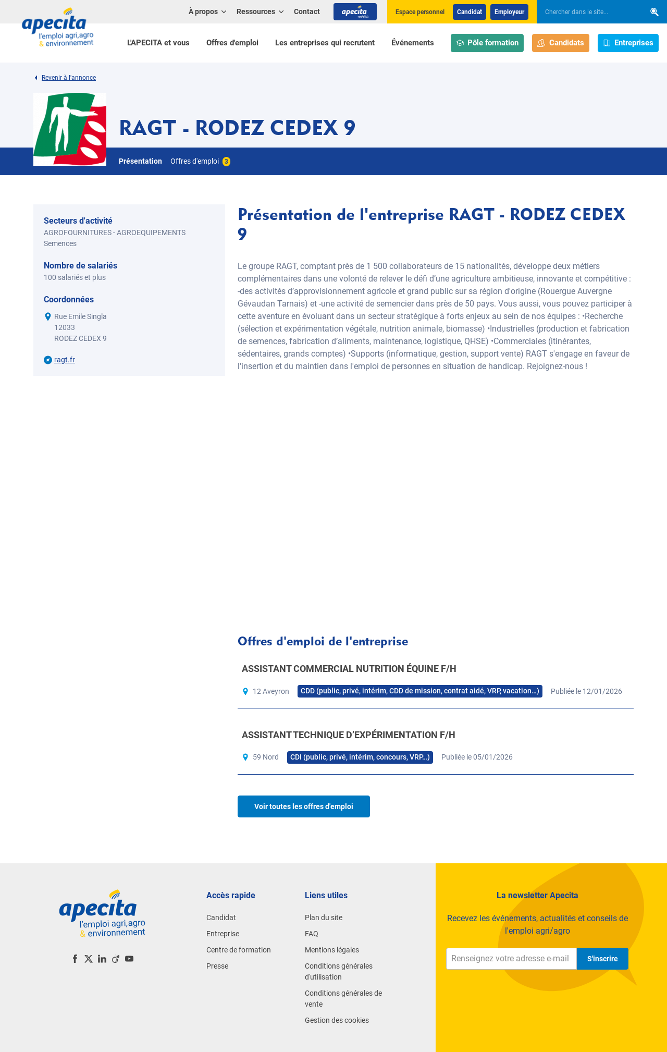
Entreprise (222, 933)
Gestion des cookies (337, 1020)
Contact (307, 11)
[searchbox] (585, 12)
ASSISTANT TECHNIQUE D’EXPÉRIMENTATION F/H (348, 734)
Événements (412, 42)
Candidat (469, 12)
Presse (217, 966)
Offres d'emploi (232, 42)
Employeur (509, 12)
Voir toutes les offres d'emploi (303, 806)
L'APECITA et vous (158, 42)
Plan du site (323, 917)
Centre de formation (238, 950)
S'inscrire (602, 959)
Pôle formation (487, 43)
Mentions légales (332, 950)
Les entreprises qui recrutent (325, 42)
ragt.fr (64, 360)
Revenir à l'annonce (64, 77)
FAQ (311, 933)
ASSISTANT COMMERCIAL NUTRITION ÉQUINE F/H (349, 668)
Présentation (140, 161)
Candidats (560, 43)
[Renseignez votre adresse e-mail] (511, 959)
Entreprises (628, 43)
